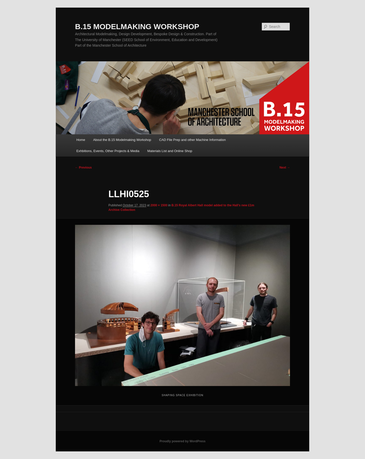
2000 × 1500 (158, 205)
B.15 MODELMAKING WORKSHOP (137, 26)
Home (80, 140)
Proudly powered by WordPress (182, 441)
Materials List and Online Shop (169, 151)
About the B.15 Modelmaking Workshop (122, 140)
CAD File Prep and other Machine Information (192, 140)
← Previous (83, 167)
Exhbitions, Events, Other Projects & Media (107, 151)
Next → (285, 167)
